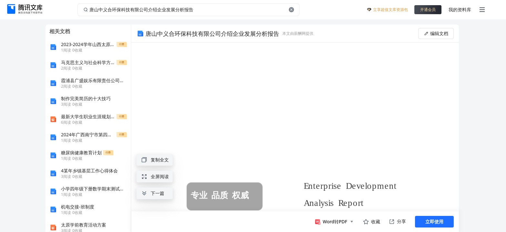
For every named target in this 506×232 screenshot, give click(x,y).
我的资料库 (460, 9)
